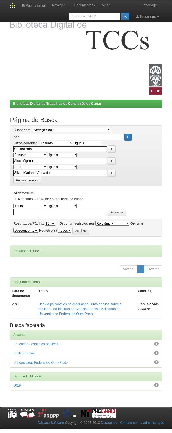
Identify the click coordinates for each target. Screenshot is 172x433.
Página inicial (33, 5)
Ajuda (106, 5)
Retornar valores (27, 180)
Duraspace (109, 423)
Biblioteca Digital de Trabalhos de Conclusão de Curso (57, 103)
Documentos (84, 5)
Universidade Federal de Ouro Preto (40, 362)
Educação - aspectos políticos (35, 344)
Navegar (60, 5)
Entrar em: (147, 16)
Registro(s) (48, 230)
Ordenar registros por (77, 223)
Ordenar (136, 223)
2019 (17, 385)
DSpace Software (51, 423)
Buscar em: (22, 130)
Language (150, 5)
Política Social (24, 353)
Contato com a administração (142, 423)
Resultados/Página (28, 223)
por (16, 137)
